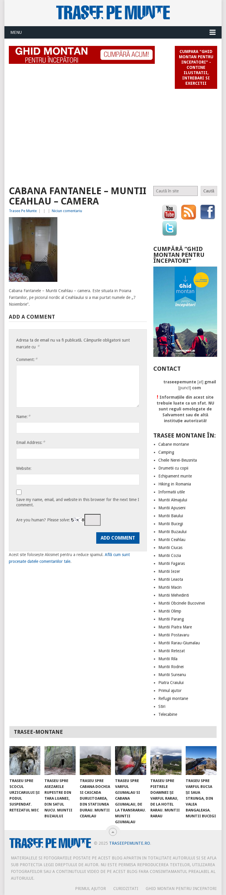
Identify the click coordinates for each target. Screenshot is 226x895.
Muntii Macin (170, 587)
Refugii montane (173, 698)
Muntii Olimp (169, 611)
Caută (208, 191)
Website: (23, 468)
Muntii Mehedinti (173, 595)
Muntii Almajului (172, 500)
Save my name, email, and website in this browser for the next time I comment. (77, 502)
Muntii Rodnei (171, 666)
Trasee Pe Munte (23, 211)
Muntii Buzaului (172, 531)
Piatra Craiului (171, 682)
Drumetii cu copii (173, 468)
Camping (166, 452)
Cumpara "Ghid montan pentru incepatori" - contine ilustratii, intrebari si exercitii (196, 67)
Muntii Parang (171, 619)
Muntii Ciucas (170, 547)
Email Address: (30, 442)
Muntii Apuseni (171, 507)
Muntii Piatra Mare (175, 627)
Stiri (161, 706)
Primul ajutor (170, 690)
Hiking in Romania (174, 484)
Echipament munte (175, 476)
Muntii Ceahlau (171, 539)
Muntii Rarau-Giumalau (179, 643)
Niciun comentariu (67, 211)
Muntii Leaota (170, 579)
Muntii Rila (167, 658)
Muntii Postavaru (173, 635)
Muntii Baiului (170, 515)
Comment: (26, 359)
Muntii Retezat (171, 650)
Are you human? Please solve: (58, 520)
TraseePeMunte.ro (129, 843)
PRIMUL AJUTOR (90, 888)
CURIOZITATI (125, 888)
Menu (16, 32)
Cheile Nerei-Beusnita (177, 460)
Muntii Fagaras (171, 563)
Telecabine (167, 714)
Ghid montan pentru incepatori (181, 888)
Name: (23, 416)
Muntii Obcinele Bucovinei (181, 603)
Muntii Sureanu (172, 674)
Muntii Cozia (169, 555)
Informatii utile (171, 492)
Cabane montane (173, 444)
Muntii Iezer (169, 571)
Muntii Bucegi (170, 523)
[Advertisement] (112, 135)
